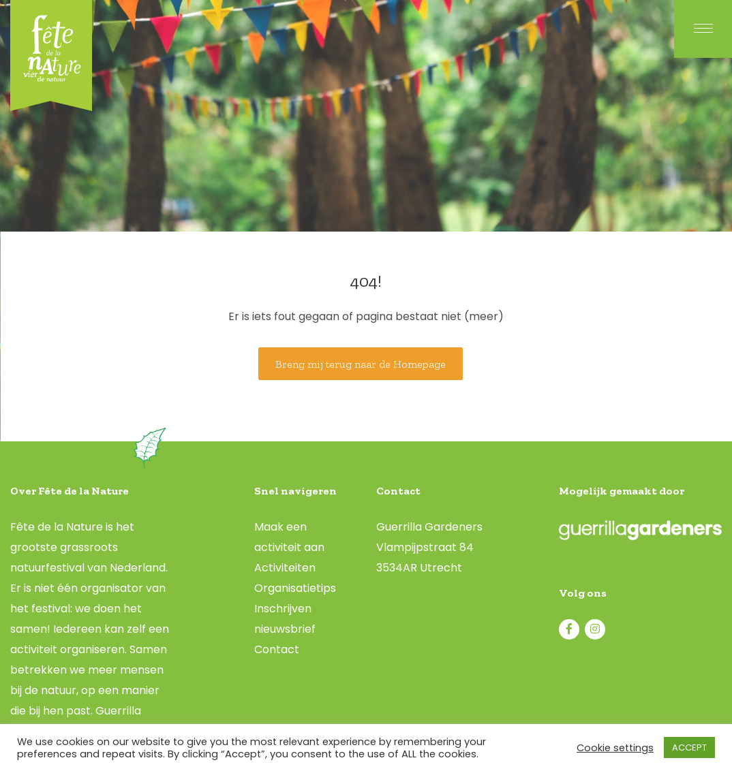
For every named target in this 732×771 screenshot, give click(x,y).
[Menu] (703, 29)
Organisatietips (295, 588)
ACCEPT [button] (689, 747)
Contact (276, 649)
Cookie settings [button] (615, 748)
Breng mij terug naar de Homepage (360, 364)
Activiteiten (285, 568)
